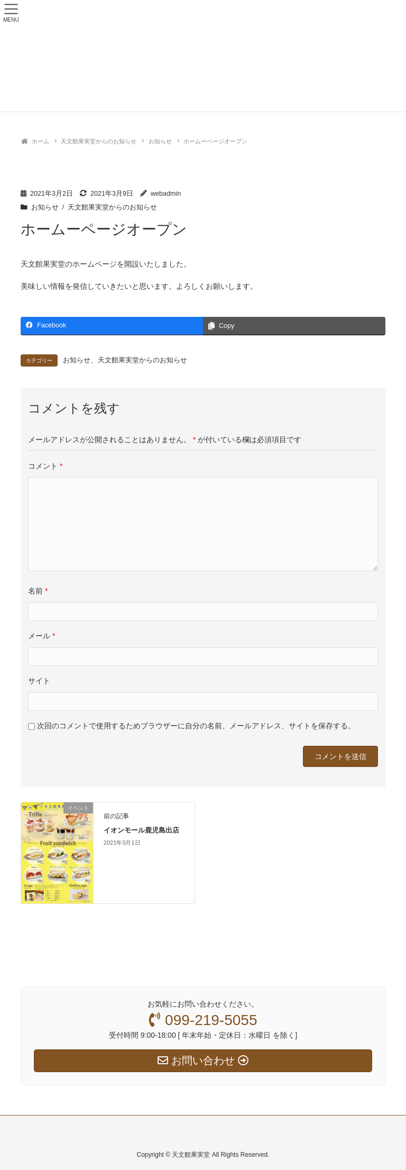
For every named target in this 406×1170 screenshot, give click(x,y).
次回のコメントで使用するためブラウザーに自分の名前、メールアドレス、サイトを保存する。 (196, 725)
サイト (39, 681)
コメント (45, 466)
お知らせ (45, 207)
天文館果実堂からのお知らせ (112, 207)
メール (41, 636)
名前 (38, 591)
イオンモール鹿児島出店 (141, 830)
